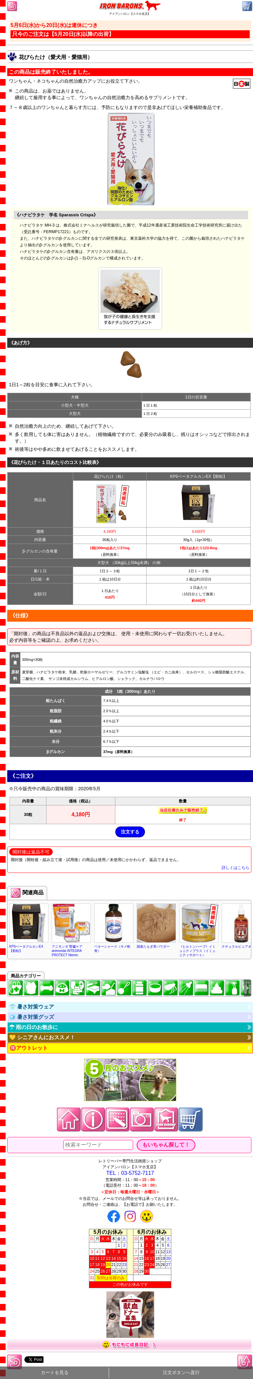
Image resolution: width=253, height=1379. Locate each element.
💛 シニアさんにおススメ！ (42, 1037)
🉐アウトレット (29, 1048)
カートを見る (55, 1372)
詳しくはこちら (235, 867)
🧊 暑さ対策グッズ (31, 1017)
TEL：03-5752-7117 (130, 1173)
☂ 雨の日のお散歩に (33, 1027)
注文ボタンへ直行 (181, 1372)
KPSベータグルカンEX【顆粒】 (198, 476)
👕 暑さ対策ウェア (31, 1007)
